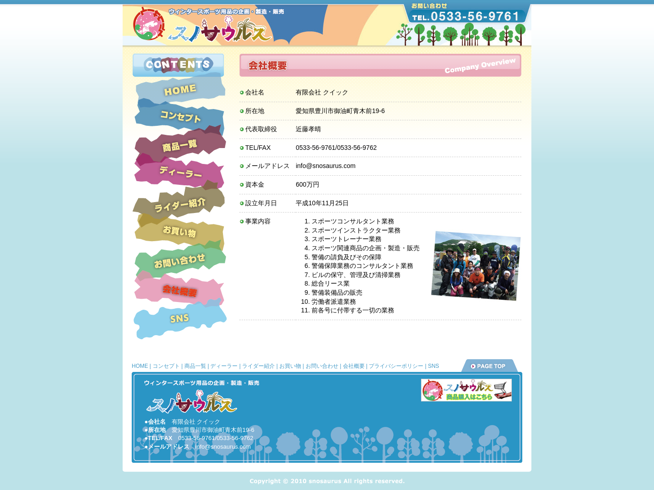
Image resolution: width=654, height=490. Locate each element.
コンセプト (180, 117)
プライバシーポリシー (396, 366)
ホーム (179, 90)
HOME (140, 366)
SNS (179, 318)
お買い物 (179, 232)
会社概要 (179, 291)
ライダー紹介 (180, 205)
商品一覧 (179, 145)
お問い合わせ (180, 261)
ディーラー (180, 172)
